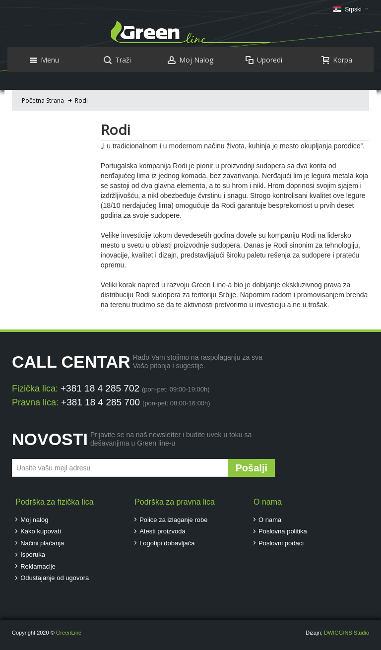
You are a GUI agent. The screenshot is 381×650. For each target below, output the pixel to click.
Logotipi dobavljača (166, 543)
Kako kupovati (40, 531)
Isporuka (32, 554)
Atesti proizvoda (162, 531)
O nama (269, 519)
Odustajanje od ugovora (54, 578)
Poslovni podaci (281, 543)
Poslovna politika (282, 531)
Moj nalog (34, 519)
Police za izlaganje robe (173, 519)
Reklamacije (38, 566)
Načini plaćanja (42, 543)
